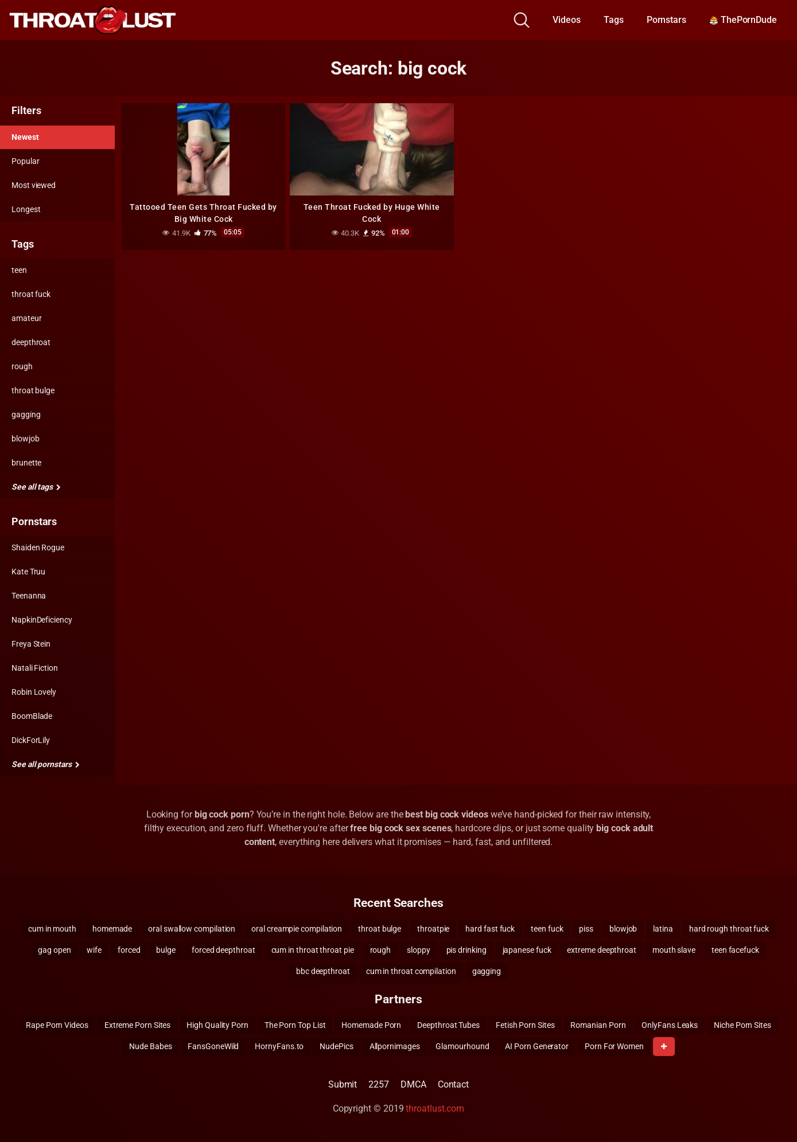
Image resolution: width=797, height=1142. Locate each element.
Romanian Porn (597, 1025)
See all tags (36, 486)
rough (22, 366)
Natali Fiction (34, 667)
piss (586, 928)
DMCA (413, 1084)
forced (129, 950)
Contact (453, 1084)
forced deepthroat (223, 950)
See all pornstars (45, 764)
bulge (166, 950)
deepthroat (30, 342)
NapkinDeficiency (41, 619)
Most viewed (33, 185)
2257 (378, 1084)
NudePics (336, 1046)
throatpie (433, 928)
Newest (25, 137)
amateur (26, 318)
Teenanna (28, 595)
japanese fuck (527, 950)
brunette (26, 462)
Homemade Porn (371, 1025)
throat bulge (33, 390)
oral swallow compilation (191, 928)
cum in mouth (52, 928)
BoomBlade (31, 716)
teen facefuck (735, 950)
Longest (25, 209)
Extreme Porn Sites (137, 1025)
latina (663, 928)
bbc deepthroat (323, 971)
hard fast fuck (490, 928)
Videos (567, 19)
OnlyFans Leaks (670, 1025)
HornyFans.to (279, 1046)
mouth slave (673, 950)
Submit (342, 1084)
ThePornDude (743, 19)
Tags (614, 19)
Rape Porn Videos (57, 1025)
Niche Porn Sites (742, 1025)
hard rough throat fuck (729, 928)
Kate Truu (28, 571)
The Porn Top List (295, 1025)
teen (19, 270)
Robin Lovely (33, 692)
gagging (25, 414)
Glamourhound (462, 1046)
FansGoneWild (213, 1046)
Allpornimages (395, 1046)
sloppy (418, 950)
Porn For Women (614, 1046)
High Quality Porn (217, 1025)
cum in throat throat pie (312, 950)
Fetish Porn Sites (525, 1025)
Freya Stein (30, 643)
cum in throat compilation (411, 971)
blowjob (25, 438)
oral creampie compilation (296, 928)
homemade (112, 928)
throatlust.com (435, 1108)
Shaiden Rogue (37, 547)
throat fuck (30, 294)
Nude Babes (150, 1046)
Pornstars (666, 19)
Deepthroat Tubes (448, 1025)
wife (94, 950)
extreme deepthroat (601, 950)
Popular (25, 161)
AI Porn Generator (537, 1046)
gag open (54, 950)
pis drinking (466, 950)
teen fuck (547, 928)
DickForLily (30, 740)
